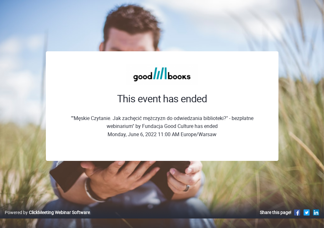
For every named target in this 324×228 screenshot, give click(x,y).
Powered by (47, 219)
